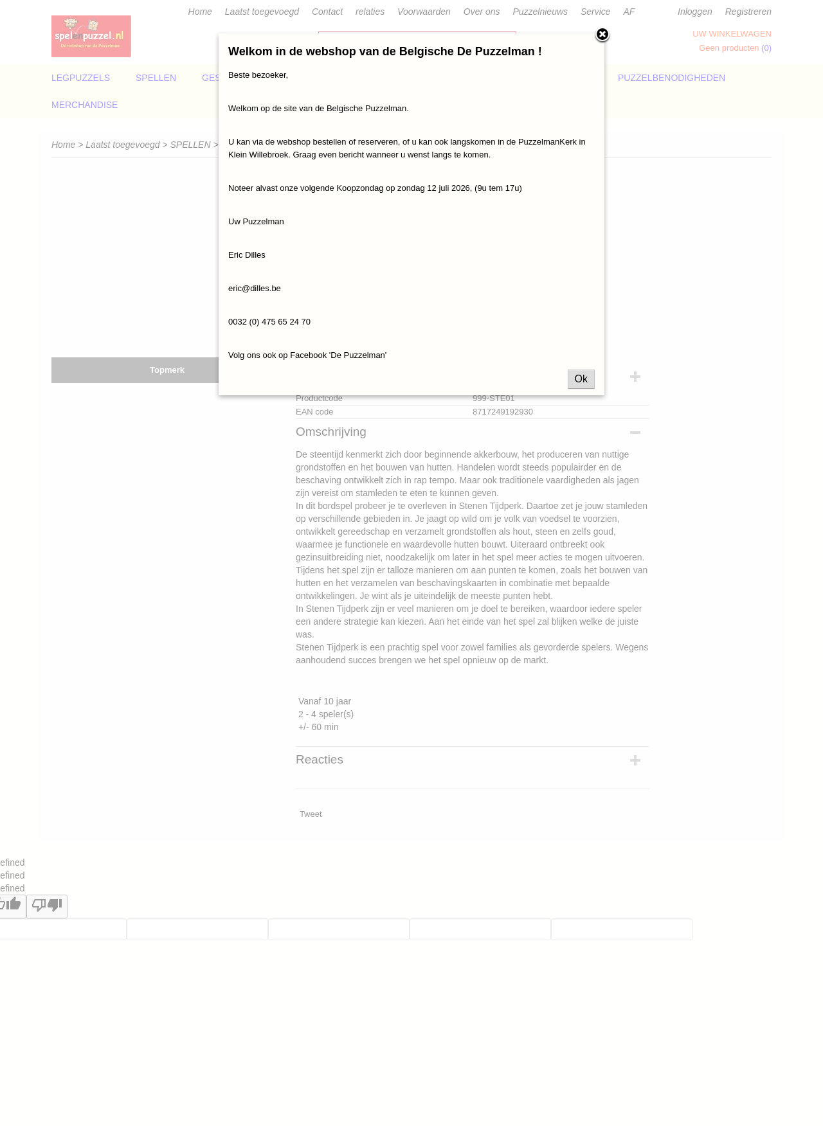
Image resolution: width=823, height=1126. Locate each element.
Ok (581, 378)
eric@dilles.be (254, 288)
